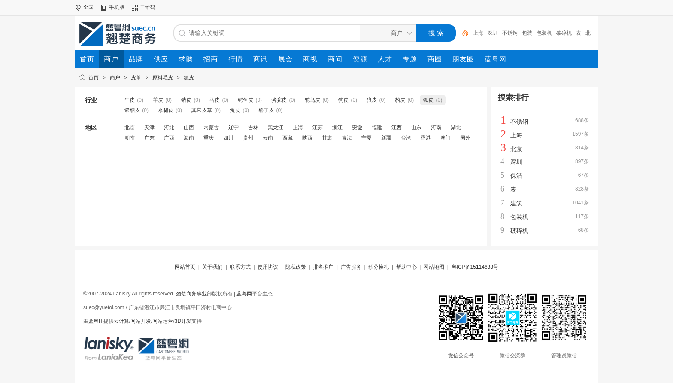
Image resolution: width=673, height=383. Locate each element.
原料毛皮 (162, 78)
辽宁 (233, 128)
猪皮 (186, 100)
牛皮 (129, 100)
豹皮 (400, 100)
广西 (169, 138)
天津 (149, 128)
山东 (416, 128)
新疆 (386, 138)
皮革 (136, 78)
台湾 (406, 138)
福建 (377, 128)
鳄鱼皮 (245, 100)
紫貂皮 (132, 110)
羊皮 (158, 100)
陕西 (307, 138)
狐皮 (189, 78)
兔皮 (235, 110)
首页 (93, 78)
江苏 (317, 128)
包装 (527, 33)
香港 (426, 138)
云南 (268, 138)
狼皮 (372, 100)
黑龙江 (275, 128)
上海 (478, 33)
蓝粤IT (95, 321)
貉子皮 (266, 110)
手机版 (116, 7)
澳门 (445, 138)
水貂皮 (165, 110)
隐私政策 (295, 267)
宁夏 (366, 138)
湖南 (129, 138)
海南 (189, 138)
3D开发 (183, 321)
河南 (436, 128)
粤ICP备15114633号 (475, 267)
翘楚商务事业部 (194, 294)
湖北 (456, 128)
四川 (228, 138)
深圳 (493, 33)
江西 (396, 128)
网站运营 (162, 321)
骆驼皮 (279, 100)
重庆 (208, 138)
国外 (465, 138)
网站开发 (140, 321)
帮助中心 (406, 267)
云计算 (121, 321)
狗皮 (343, 100)
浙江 (337, 128)
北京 (129, 128)
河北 (169, 128)
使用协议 (268, 267)
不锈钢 (510, 33)
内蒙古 (211, 128)
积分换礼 (378, 267)
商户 (115, 78)
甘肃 (327, 138)
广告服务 (351, 267)
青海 (347, 138)
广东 (149, 138)
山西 (189, 128)
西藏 (287, 138)
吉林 (253, 128)
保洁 (516, 175)
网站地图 (434, 267)
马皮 (214, 100)
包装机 (544, 33)
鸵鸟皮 (312, 100)
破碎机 (564, 33)
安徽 (357, 128)
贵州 (248, 138)
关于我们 (212, 267)
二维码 (147, 7)
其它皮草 (201, 110)
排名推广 (323, 267)
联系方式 (240, 267)
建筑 (516, 203)
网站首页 (185, 267)
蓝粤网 (244, 294)
